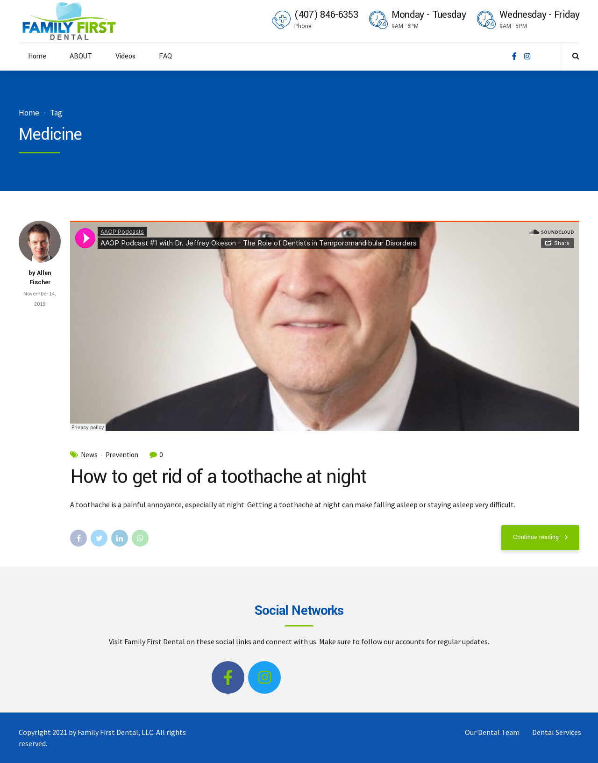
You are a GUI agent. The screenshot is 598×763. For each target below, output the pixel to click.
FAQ (165, 56)
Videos (125, 56)
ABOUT (81, 56)
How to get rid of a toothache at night (218, 476)
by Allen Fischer (39, 278)
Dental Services (556, 732)
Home (37, 56)
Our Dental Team (492, 732)
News (89, 455)
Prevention (122, 455)
